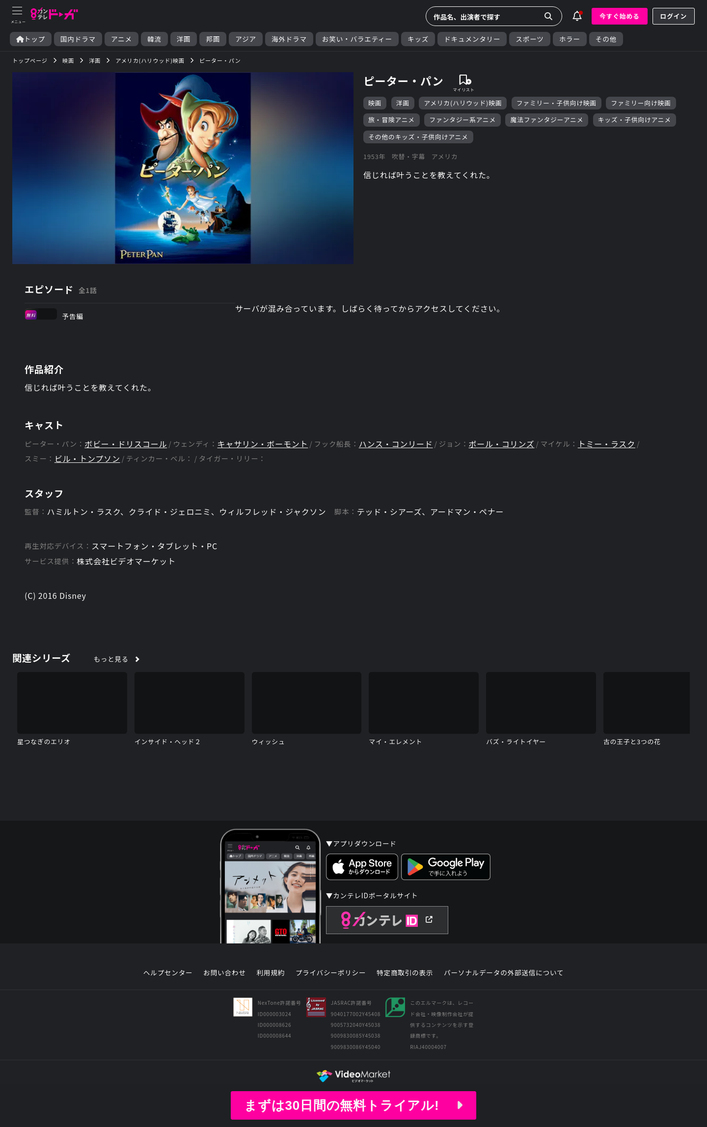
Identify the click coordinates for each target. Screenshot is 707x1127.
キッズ (418, 39)
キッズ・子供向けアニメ (634, 119)
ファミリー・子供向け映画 (557, 102)
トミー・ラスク (606, 444)
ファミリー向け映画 (641, 102)
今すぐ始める (619, 16)
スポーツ (530, 39)
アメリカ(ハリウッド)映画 (463, 102)
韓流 (154, 39)
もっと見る (111, 659)
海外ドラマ (289, 39)
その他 (606, 39)
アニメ (121, 39)
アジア (245, 39)
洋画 (184, 39)
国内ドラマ (78, 39)
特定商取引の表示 (405, 972)
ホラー (569, 39)
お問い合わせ (224, 972)
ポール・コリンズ (501, 444)
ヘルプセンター (168, 972)
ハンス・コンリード (396, 444)
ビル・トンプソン (87, 458)
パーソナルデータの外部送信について (504, 972)
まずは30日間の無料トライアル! (353, 1105)
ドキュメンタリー (472, 39)
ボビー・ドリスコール (125, 444)
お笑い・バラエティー (357, 39)
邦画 (213, 39)
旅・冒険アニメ (391, 119)
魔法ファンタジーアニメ (546, 119)
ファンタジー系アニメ (462, 119)
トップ (30, 39)
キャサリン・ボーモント (263, 444)
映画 (374, 102)
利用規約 (270, 972)
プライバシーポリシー (331, 972)
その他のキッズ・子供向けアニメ (418, 136)
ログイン (673, 16)
